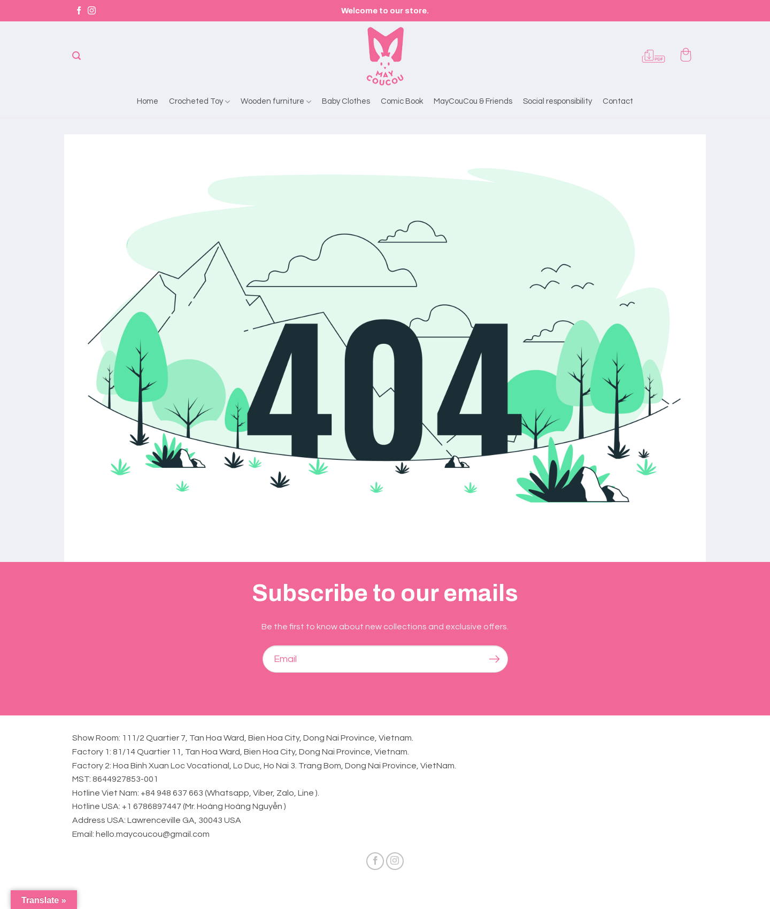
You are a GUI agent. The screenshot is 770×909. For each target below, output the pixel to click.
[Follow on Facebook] (79, 11)
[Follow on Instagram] (92, 11)
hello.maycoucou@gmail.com (153, 834)
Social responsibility (557, 101)
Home (147, 101)
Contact (618, 101)
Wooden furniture (276, 101)
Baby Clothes (346, 101)
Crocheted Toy (199, 101)
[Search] (76, 55)
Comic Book (402, 101)
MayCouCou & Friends (473, 101)
